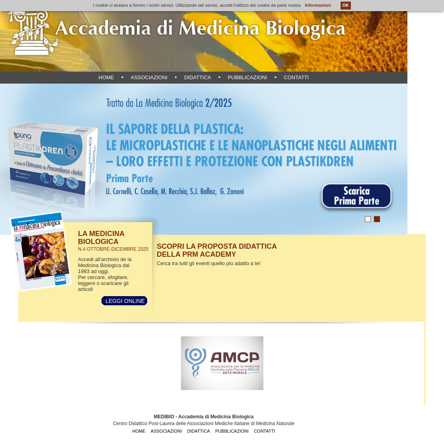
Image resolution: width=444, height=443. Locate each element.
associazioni (148, 77)
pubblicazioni (247, 77)
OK (346, 5)
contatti (296, 77)
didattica (197, 77)
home (106, 77)
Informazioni (318, 5)
